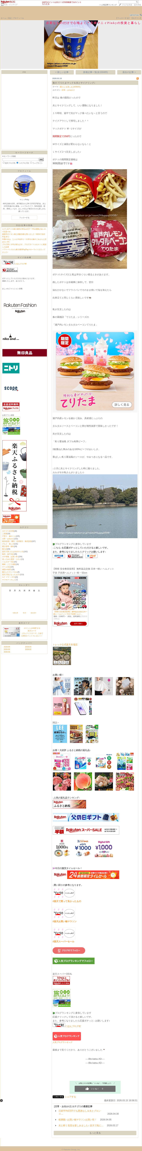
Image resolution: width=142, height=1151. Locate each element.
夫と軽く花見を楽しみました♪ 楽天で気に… (81, 1125)
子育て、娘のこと (9, 536)
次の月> (33, 613)
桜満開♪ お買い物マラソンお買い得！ (78, 1119)
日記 (9, 18)
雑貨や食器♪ (6, 569)
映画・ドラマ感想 (9, 564)
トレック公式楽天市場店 (65, 644)
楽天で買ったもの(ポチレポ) (13, 552)
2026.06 (7, 647)
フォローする (24, 218)
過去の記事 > (129, 72)
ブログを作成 (127, 5)
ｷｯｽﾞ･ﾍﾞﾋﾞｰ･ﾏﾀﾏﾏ (8, 577)
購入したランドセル (9, 572)
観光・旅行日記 (8, 554)
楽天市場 (137, 5)
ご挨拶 (4, 534)
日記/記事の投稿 (24, 225)
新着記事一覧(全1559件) (95, 72)
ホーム (3, 18)
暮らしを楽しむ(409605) (70, 87)
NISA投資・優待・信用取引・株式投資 (17, 541)
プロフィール (18, 18)
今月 (24, 613)
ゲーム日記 (6, 567)
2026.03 (28, 647)
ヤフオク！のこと (9, 580)
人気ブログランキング (62, 1042)
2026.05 (7, 649)
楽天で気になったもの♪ (11, 575)
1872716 (134, 15)
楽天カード (24, 623)
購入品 (4, 549)
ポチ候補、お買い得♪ (10, 557)
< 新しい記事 (62, 72)
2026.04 (7, 652)
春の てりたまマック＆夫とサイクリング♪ (74, 83)
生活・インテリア (11, 5)
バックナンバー (24, 643)
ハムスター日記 (8, 562)
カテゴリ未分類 (8, 531)
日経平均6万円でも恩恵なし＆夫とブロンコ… (80, 1112)
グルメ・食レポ (8, 544)
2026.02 (28, 649)
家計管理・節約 (8, 546)
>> (108, 5)
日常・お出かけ (8, 539)
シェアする (70, 1097)
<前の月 (15, 613)
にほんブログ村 (14, 264)
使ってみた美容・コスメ (11, 559)
